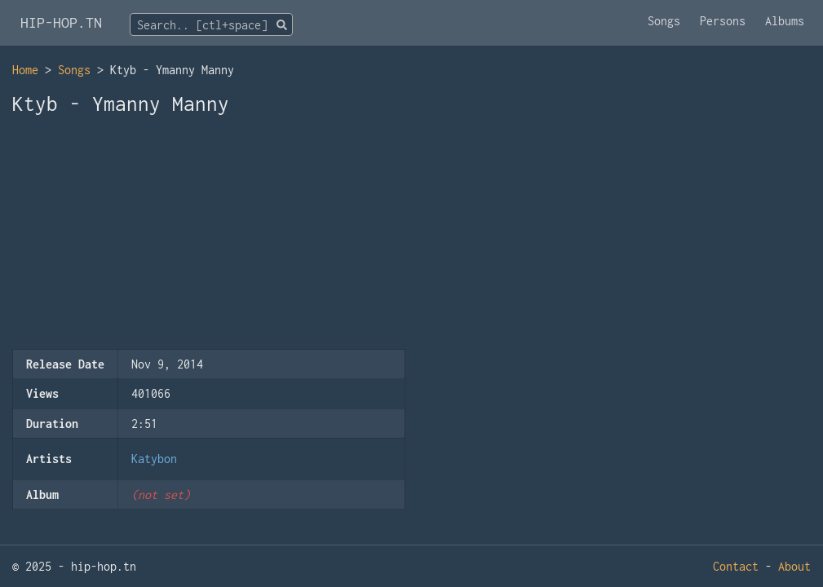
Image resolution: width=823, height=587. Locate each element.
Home (25, 70)
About (794, 566)
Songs (664, 21)
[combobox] (211, 24)
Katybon (154, 459)
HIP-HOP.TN (61, 22)
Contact (736, 566)
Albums (784, 21)
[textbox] (211, 25)
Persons (723, 21)
